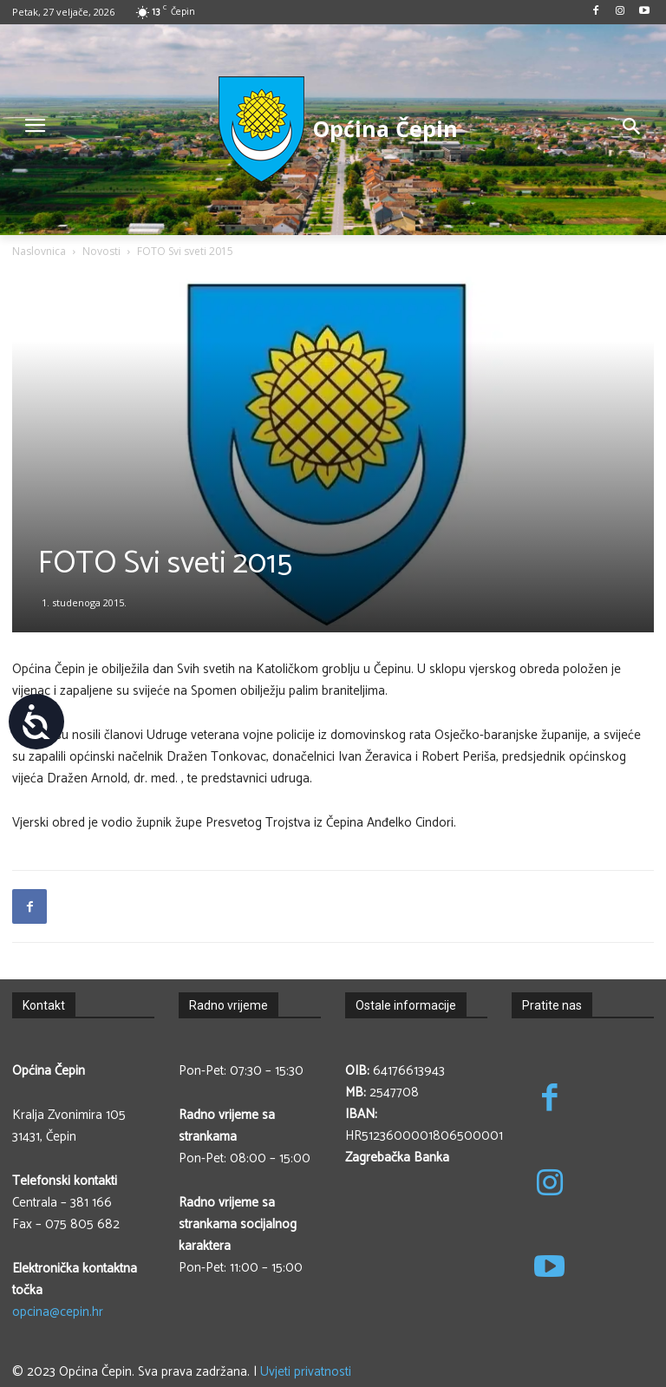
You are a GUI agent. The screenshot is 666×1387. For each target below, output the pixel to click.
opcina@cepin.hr (57, 1312)
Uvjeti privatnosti (305, 1372)
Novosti (101, 251)
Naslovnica (39, 251)
